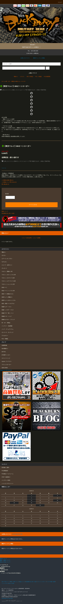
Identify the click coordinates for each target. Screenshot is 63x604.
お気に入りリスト (24, 58)
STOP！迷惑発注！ (6, 477)
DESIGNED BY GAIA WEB (7, 598)
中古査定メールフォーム (7, 473)
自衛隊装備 (4, 345)
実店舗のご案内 (5, 467)
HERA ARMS (5, 367)
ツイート (4, 168)
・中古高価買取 (46, 76)
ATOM (13, 583)
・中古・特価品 (38, 76)
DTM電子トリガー (6, 355)
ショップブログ (5, 583)
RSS (10, 583)
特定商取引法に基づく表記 (8, 213)
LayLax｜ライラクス (6, 361)
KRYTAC (4, 351)
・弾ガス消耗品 (29, 76)
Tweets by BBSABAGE (6, 370)
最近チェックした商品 (38, 58)
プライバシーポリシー (41, 581)
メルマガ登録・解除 (51, 581)
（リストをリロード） (17, 534)
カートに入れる (31, 205)
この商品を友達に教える (7, 180)
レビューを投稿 (36, 237)
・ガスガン (22, 76)
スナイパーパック (6, 358)
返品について (5, 211)
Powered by (12, 601)
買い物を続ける (5, 184)
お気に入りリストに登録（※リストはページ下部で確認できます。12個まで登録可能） (23, 90)
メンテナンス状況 (6, 480)
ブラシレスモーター (6, 364)
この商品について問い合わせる (9, 182)
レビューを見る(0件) (27, 237)
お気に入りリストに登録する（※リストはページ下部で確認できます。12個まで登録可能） (26, 161)
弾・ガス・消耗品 (10, 81)
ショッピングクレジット (7, 483)
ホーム (3, 81)
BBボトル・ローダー (21, 81)
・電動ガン (15, 76)
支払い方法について (6, 581)
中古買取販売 (5, 470)
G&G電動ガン (5, 348)
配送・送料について (14, 581)
